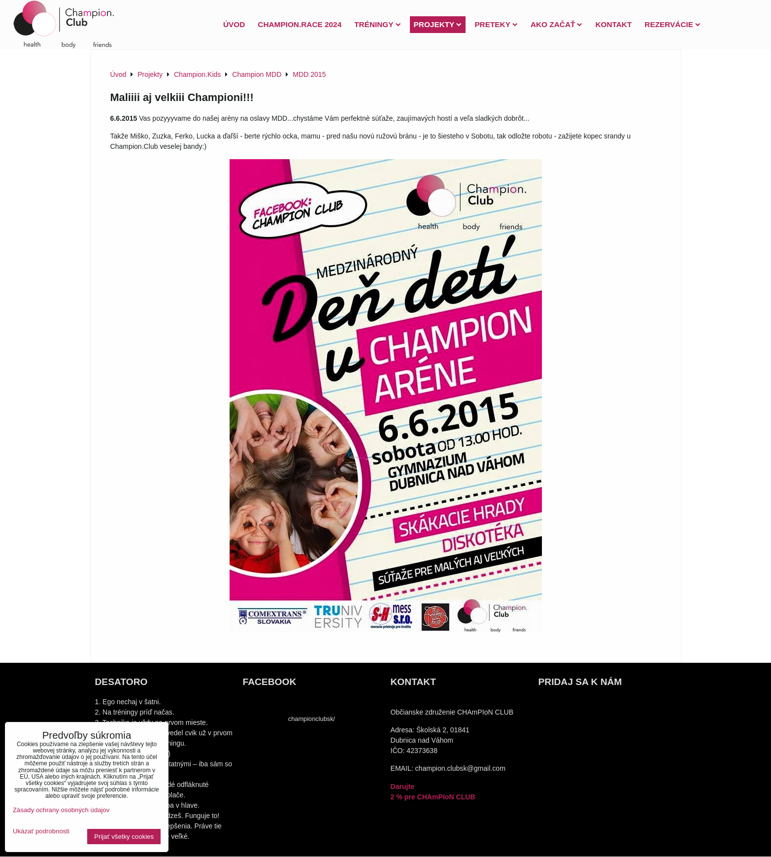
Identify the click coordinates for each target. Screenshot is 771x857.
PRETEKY (496, 24)
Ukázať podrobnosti (41, 831)
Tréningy (377, 24)
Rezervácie (672, 24)
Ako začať (556, 24)
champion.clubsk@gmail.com (460, 768)
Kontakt (613, 24)
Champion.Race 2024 (299, 24)
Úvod (234, 24)
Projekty (438, 24)
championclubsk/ (311, 718)
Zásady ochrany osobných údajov (61, 810)
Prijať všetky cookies (124, 836)
